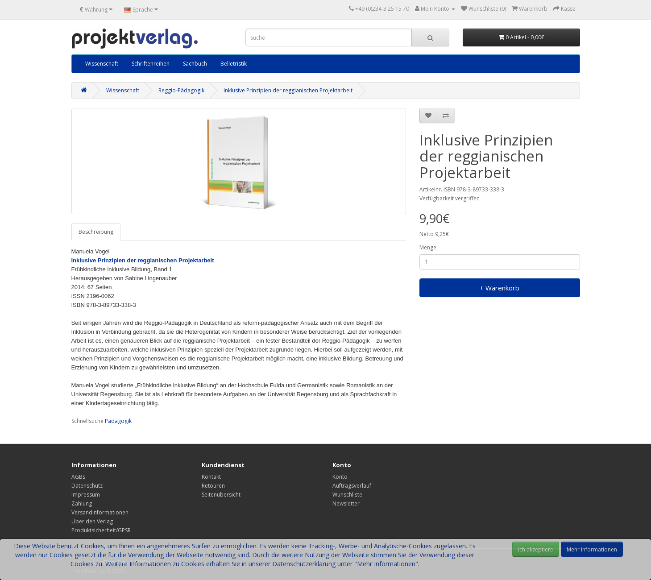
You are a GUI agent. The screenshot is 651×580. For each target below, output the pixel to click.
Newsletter (346, 503)
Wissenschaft (101, 63)
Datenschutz (87, 485)
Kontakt (211, 477)
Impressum (85, 494)
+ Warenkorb (499, 287)
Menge (427, 247)
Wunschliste (347, 494)
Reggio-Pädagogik (181, 90)
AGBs (78, 477)
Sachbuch (195, 63)
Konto (340, 477)
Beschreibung (96, 232)
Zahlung (81, 503)
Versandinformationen (100, 512)
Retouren (213, 485)
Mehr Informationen (592, 549)
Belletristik (233, 63)
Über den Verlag (92, 521)
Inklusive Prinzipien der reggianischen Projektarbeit (288, 90)
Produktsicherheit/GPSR (101, 530)
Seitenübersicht (221, 494)
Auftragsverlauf (351, 485)
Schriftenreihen (151, 63)
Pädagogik (118, 421)
